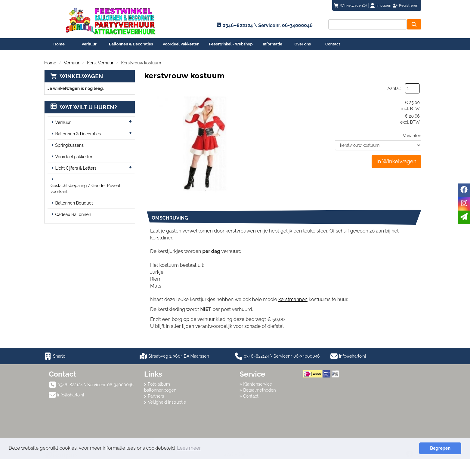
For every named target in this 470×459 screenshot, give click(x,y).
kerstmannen (293, 299)
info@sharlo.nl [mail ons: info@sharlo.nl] (70, 395)
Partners (156, 396)
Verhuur (89, 44)
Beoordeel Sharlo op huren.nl (327, 411)
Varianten (412, 135)
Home (58, 44)
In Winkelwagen (396, 161)
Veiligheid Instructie (167, 402)
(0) (350, 5)
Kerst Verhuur (100, 62)
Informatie (272, 44)
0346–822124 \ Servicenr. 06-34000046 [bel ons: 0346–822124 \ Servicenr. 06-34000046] (95, 384)
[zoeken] (414, 24)
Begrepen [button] (440, 448)
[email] (464, 217)
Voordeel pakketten (74, 156)
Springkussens (69, 145)
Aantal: (394, 88)
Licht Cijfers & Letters (76, 168)
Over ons (302, 44)
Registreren (408, 5)
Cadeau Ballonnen (73, 214)
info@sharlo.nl (352, 356)
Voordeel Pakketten (180, 44)
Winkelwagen (81, 76)
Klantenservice (257, 384)
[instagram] (464, 204)
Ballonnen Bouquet (74, 203)
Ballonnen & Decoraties (131, 44)
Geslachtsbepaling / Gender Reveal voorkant (85, 188)
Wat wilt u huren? (84, 107)
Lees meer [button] (189, 448)
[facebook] (464, 190)
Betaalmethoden (259, 390)
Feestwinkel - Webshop (231, 44)
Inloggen (383, 5)
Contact (332, 44)
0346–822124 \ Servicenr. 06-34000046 (277, 356)
